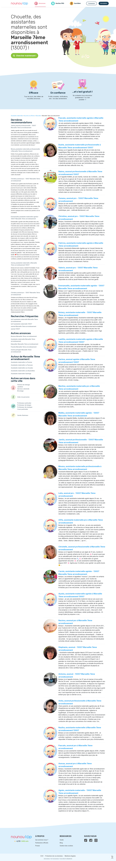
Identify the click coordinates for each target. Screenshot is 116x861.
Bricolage (20, 391)
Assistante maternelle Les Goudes (22, 368)
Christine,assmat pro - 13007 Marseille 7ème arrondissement (25, 180)
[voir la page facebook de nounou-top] (90, 840)
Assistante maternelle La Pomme (21, 362)
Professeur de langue (24, 405)
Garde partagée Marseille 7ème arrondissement (21, 351)
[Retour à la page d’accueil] (19, 3)
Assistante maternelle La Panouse (22, 365)
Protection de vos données (54, 856)
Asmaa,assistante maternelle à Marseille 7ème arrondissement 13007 (24, 264)
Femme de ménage (23, 385)
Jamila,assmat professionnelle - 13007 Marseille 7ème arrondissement (23, 126)
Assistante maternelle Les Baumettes (23, 371)
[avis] (21, 841)
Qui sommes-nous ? (41, 840)
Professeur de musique (24, 407)
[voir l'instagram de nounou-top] (95, 840)
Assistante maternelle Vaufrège (21, 373)
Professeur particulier (24, 403)
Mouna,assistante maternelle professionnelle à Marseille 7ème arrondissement (25, 150)
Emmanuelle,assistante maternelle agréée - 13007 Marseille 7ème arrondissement (25, 218)
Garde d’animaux (22, 415)
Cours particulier (22, 409)
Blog (61, 843)
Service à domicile (23, 389)
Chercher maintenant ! (24, 55)
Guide (62, 840)
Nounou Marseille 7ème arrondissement (24, 336)
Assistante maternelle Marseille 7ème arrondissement (23, 340)
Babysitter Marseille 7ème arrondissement (24, 344)
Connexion (91, 3)
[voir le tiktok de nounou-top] (85, 840)
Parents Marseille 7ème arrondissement (23, 347)
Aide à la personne (23, 397)
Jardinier (20, 387)
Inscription (103, 3)
